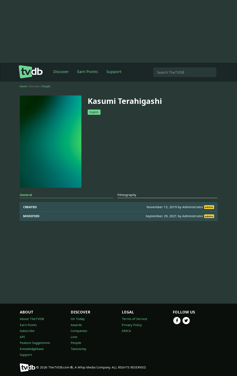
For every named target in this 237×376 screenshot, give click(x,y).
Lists (74, 337)
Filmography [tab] (126, 195)
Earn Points (87, 71)
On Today (78, 319)
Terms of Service (134, 319)
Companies (79, 331)
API (22, 337)
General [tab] (26, 195)
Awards (76, 325)
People (46, 86)
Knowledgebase (32, 349)
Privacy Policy (132, 325)
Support (114, 71)
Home (23, 86)
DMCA (126, 331)
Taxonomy (78, 349)
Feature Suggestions (35, 343)
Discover (61, 71)
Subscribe (27, 331)
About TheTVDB (32, 319)
